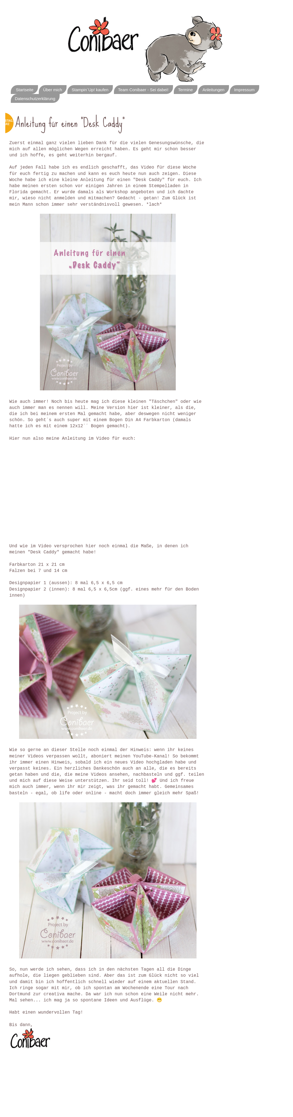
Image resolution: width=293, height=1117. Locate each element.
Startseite (24, 89)
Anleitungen (213, 89)
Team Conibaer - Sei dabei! (143, 89)
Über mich (52, 89)
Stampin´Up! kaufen (90, 89)
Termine (185, 89)
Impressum (244, 89)
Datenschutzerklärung (35, 98)
